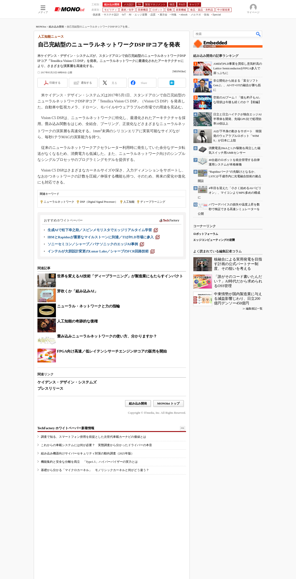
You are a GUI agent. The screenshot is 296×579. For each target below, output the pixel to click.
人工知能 (128, 201)
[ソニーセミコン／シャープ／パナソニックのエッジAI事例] (96, 244)
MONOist (41, 26)
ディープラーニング (152, 201)
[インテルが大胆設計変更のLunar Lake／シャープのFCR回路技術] (101, 251)
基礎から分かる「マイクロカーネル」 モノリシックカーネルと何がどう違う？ (95, 470)
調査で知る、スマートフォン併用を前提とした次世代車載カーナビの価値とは (93, 436)
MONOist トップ (168, 403)
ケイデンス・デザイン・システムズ (67, 382)
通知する (86, 82)
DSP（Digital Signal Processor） (99, 201)
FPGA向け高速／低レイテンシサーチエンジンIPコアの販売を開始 (112, 351)
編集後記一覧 (254, 308)
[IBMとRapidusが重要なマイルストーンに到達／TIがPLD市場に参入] (104, 237)
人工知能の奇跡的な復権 (77, 321)
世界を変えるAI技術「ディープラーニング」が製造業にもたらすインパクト (120, 276)
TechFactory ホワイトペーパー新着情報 (65, 428)
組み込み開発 (56, 26)
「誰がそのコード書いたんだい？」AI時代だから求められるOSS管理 (238, 281)
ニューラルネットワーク (59, 201)
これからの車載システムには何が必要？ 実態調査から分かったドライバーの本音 (96, 445)
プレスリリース (50, 388)
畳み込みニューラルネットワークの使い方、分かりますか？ (107, 336)
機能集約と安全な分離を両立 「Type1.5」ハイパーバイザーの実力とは (89, 461)
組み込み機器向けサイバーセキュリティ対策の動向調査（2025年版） (87, 453)
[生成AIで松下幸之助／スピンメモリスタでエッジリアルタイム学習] (103, 230)
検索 (258, 34)
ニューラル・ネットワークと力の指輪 (88, 306)
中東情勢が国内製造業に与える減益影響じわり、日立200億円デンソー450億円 (238, 298)
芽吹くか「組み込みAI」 (77, 291)
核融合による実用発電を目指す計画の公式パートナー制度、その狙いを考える (238, 263)
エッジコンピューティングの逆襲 (214, 240)
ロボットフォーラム (205, 234)
